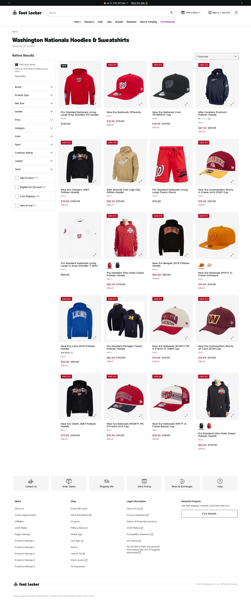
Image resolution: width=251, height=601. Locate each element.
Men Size (34, 103)
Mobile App (76, 534)
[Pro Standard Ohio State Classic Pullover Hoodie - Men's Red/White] (209, 425)
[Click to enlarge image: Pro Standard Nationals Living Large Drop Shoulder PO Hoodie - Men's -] (97, 104)
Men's (77, 21)
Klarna (74, 547)
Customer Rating (34, 152)
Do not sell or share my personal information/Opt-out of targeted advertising (143, 549)
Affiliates (19, 521)
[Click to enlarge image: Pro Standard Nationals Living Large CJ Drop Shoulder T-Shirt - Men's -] (97, 255)
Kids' (100, 21)
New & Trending (148, 21)
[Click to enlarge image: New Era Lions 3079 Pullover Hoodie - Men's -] (97, 337)
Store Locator (79, 560)
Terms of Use (135, 508)
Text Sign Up (77, 540)
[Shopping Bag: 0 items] (236, 12)
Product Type (34, 95)
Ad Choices (134, 540)
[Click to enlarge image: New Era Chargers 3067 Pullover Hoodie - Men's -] (97, 181)
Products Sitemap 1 (24, 540)
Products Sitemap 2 (25, 547)
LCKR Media (21, 527)
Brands (119, 21)
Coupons (75, 521)
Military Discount (79, 527)
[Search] (111, 12)
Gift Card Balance (81, 515)
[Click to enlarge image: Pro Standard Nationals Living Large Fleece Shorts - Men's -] (188, 181)
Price (34, 119)
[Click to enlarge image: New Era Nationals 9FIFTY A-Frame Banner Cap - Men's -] (188, 415)
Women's (89, 21)
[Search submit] (171, 12)
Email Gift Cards (79, 508)
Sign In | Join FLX (219, 12)
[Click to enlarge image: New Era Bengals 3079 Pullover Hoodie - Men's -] (188, 255)
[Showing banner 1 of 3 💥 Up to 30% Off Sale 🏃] (125, 3)
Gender (34, 111)
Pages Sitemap (22, 534)
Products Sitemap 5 (25, 566)
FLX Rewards (168, 21)
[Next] (241, 3)
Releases (131, 21)
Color (34, 136)
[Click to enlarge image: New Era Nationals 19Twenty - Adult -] (142, 104)
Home (15, 31)
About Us (19, 508)
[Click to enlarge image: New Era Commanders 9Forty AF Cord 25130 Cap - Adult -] (234, 337)
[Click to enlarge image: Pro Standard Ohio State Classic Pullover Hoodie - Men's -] (142, 255)
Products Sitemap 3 (25, 553)
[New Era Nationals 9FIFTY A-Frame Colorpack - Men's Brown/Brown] (209, 265)
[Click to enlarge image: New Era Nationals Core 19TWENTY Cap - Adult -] (188, 104)
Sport (34, 144)
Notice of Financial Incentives (142, 521)
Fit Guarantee (78, 566)
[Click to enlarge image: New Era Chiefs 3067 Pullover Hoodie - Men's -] (97, 415)
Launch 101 (78, 553)
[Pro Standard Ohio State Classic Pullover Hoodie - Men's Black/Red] (117, 265)
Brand (34, 87)
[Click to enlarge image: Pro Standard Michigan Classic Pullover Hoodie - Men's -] (142, 337)
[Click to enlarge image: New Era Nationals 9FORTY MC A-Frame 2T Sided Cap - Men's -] (188, 337)
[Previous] (9, 3)
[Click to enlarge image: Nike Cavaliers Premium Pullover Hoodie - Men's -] (234, 104)
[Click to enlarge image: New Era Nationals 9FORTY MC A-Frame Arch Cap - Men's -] (142, 415)
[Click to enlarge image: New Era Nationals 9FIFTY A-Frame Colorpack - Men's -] (234, 255)
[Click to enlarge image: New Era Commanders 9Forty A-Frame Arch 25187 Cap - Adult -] (234, 181)
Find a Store (20, 76)
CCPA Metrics (135, 527)
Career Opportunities (25, 515)
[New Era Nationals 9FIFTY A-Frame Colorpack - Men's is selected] (201, 265)
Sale (109, 21)
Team (34, 169)
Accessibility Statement (140, 534)
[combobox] (111, 12)
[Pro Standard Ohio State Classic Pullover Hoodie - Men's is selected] (110, 265)
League (34, 160)
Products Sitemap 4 (25, 560)
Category (34, 128)
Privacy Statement (138, 515)
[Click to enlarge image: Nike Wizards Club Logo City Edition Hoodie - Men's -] (142, 181)
